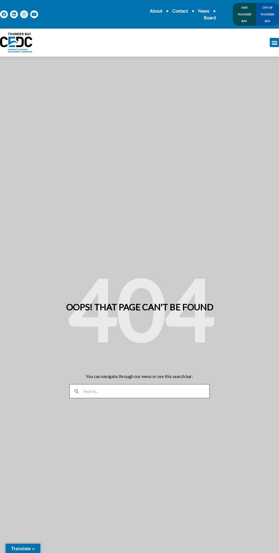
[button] (274, 42)
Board (210, 17)
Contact (180, 10)
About (156, 10)
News (203, 10)
